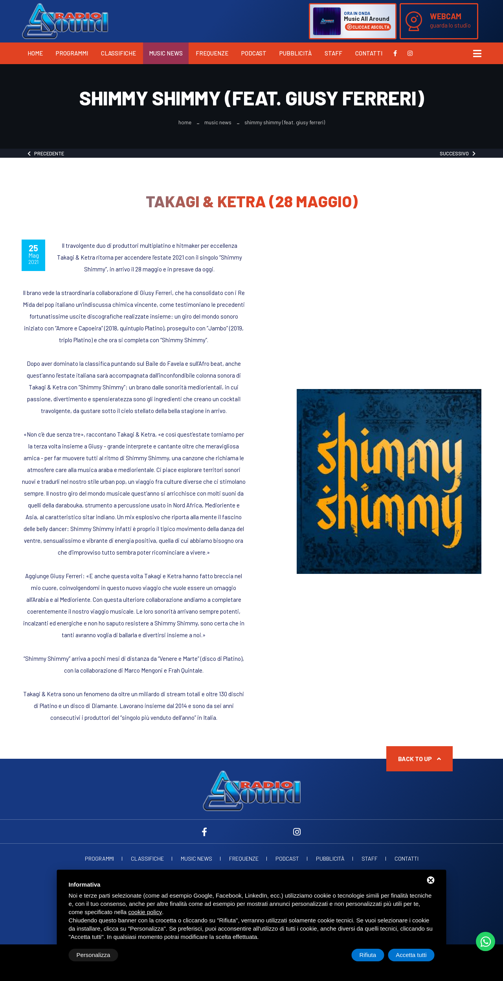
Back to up (419, 758)
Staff (333, 53)
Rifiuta (368, 954)
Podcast (253, 53)
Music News (166, 53)
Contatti (368, 53)
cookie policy (145, 912)
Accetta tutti (411, 954)
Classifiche (118, 53)
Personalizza (93, 954)
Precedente (46, 153)
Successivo (457, 153)
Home (35, 53)
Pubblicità (295, 53)
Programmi (72, 53)
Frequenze (212, 53)
